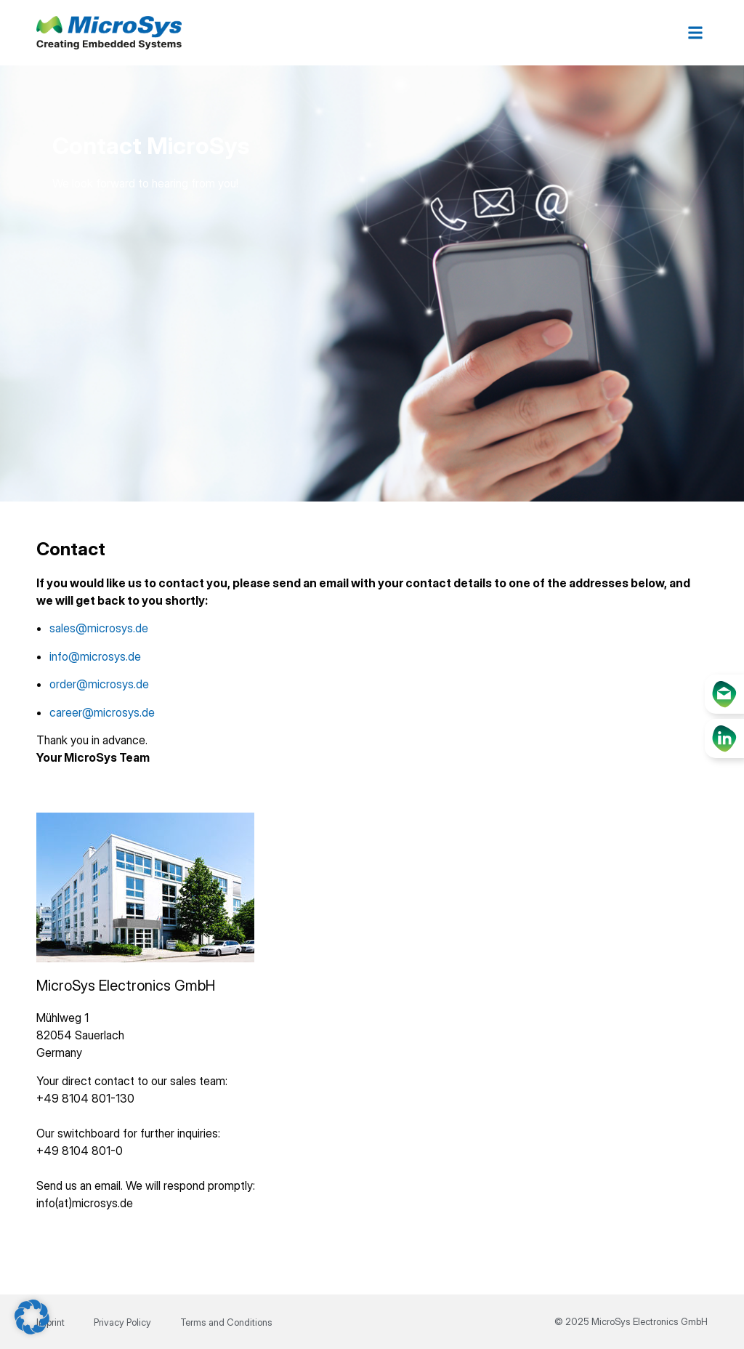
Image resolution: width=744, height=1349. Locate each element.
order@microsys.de (99, 684)
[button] (696, 33)
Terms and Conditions (226, 1322)
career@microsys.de (102, 712)
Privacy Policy (122, 1322)
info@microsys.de (95, 656)
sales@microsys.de (98, 628)
